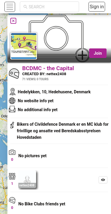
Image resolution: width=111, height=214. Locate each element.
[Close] (13, 21)
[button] (9, 6)
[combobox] (52, 7)
